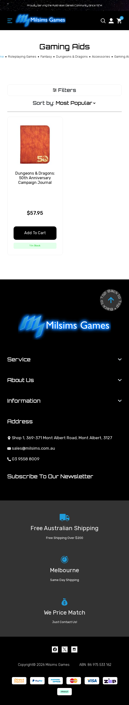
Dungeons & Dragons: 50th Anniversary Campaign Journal (35, 178)
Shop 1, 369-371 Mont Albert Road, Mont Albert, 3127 (59, 437)
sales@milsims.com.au (31, 448)
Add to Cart (35, 233)
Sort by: (43, 103)
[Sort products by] (75, 103)
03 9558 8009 (23, 458)
